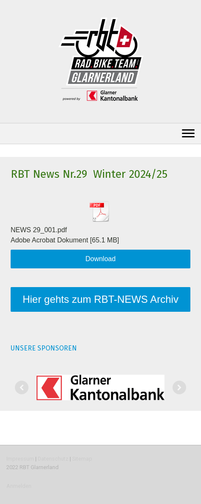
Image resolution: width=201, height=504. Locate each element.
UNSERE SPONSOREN (44, 348)
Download (100, 258)
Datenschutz (53, 459)
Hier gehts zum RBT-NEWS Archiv (100, 299)
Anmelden (18, 486)
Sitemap (82, 459)
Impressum (20, 459)
